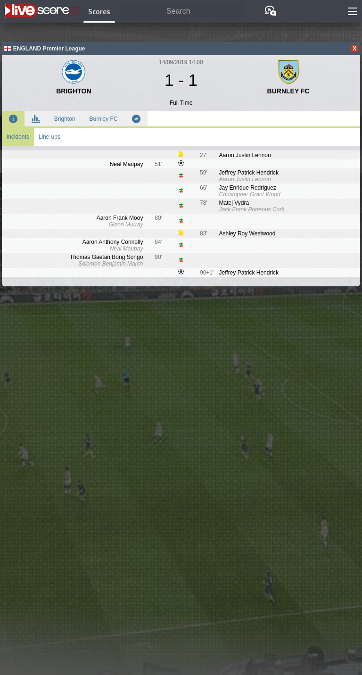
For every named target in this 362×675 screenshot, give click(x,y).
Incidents (18, 136)
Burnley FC (104, 119)
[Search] (182, 11)
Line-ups (49, 136)
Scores (99, 11)
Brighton (64, 119)
